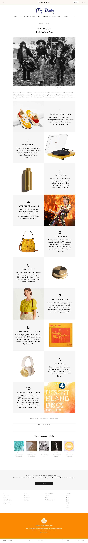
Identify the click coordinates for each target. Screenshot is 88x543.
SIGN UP (44, 483)
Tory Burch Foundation (50, 499)
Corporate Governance (68, 540)
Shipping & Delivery (7, 503)
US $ (3, 2)
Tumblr (67, 503)
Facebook (68, 497)
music (35, 418)
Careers (47, 497)
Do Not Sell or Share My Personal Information (54, 540)
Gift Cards (26, 499)
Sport (59, 16)
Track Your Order (6, 501)
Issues (15, 16)
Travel (39, 16)
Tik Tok (67, 499)
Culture (32, 16)
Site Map (83, 540)
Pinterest (68, 501)
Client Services (6, 495)
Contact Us (5, 497)
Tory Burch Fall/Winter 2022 (45, 418)
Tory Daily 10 (55, 418)
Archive (65, 16)
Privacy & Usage (32, 540)
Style (20, 16)
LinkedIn (68, 507)
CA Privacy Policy (40, 540)
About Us (47, 495)
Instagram (68, 495)
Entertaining (46, 16)
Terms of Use (77, 540)
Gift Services (27, 497)
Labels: (32, 418)
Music (54, 16)
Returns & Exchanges (7, 499)
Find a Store (26, 495)
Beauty (26, 16)
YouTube (68, 505)
